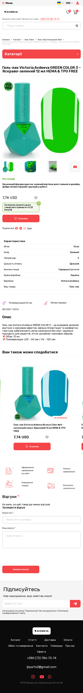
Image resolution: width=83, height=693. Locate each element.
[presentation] (25, 557)
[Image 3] (52, 166)
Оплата (68, 640)
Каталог (17, 39)
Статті (32, 640)
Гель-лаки (29, 39)
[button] (78, 3)
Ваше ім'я (8, 513)
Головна (6, 39)
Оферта (41, 651)
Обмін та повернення (20, 645)
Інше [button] (29, 228)
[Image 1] (8, 166)
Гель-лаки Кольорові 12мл (50, 39)
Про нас (70, 645)
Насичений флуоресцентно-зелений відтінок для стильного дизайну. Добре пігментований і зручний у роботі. (41, 185)
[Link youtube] (41, 677)
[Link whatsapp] (50, 677)
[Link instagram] (33, 677)
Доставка (50, 640)
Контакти (42, 645)
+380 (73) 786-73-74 (49, 19)
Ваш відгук (9, 528)
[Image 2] (30, 166)
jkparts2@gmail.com (41, 667)
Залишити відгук (21, 569)
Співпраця (57, 645)
